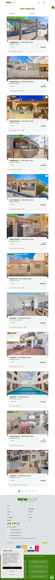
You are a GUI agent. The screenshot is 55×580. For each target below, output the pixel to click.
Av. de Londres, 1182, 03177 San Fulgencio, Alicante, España (22, 538)
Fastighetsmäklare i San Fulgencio (38, 561)
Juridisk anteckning (26, 556)
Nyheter (30, 517)
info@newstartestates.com (15, 535)
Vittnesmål (10, 517)
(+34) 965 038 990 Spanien (15, 529)
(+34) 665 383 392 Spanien (15, 532)
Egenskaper (31, 509)
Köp (8, 514)
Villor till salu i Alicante (38, 566)
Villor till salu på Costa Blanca (38, 576)
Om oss (9, 511)
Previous (8, 29)
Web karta (42, 556)
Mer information (6, 565)
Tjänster (30, 511)
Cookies (37, 556)
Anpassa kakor (12, 571)
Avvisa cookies (12, 574)
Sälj (29, 514)
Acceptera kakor (12, 567)
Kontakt (9, 520)
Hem (8, 509)
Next (47, 29)
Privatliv (33, 556)
